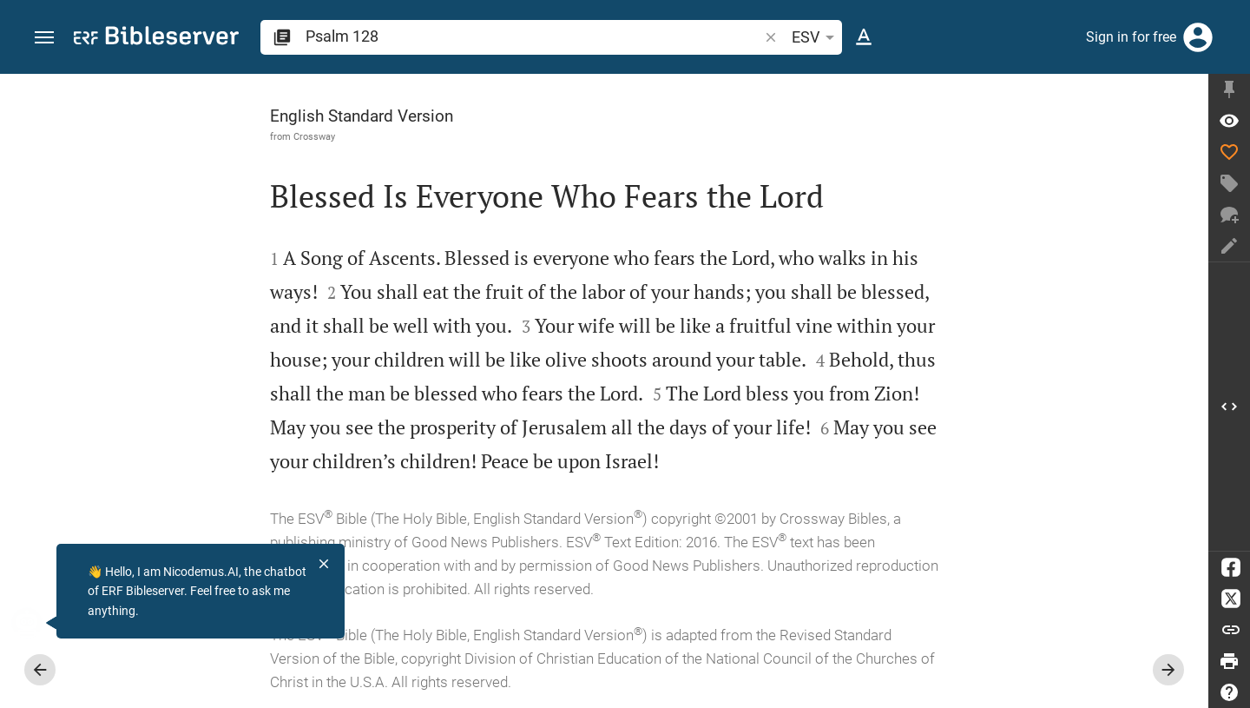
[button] (44, 37)
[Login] (1198, 37)
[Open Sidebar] (1229, 406)
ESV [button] (816, 37)
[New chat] (1229, 214)
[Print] (1229, 661)
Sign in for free (1131, 37)
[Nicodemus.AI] (40, 623)
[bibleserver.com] (156, 38)
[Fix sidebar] (1229, 89)
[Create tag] (1229, 183)
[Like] (1229, 152)
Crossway (314, 136)
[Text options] (863, 37)
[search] (533, 36)
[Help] (1229, 692)
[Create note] (1229, 245)
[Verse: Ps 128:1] (1229, 120)
